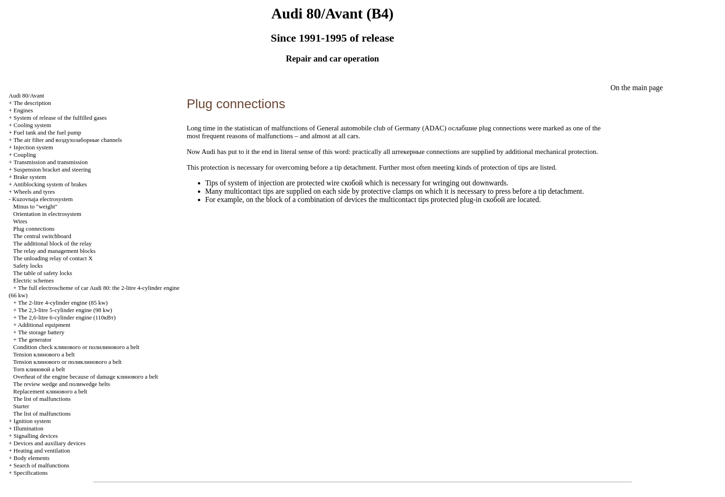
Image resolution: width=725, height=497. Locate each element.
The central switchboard (42, 236)
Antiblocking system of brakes (50, 184)
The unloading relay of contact (52, 258)
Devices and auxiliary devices (49, 443)
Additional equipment (44, 324)
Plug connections (34, 228)
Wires (20, 221)
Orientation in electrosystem (47, 213)
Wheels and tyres (34, 191)
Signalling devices (35, 435)
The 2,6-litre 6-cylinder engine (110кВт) (67, 317)
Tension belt (43, 354)
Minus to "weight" (35, 206)
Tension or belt (67, 361)
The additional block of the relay (52, 243)
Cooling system (32, 125)
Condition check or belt (76, 347)
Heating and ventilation (41, 450)
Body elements (31, 457)
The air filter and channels (67, 139)
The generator (35, 339)
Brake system (29, 176)
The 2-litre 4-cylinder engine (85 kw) (63, 302)
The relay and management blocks (54, 250)
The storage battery (41, 332)
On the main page (636, 88)
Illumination (28, 428)
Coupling (24, 154)
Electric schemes (33, 280)
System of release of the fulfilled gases (59, 117)
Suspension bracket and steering (52, 169)
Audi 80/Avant (26, 95)
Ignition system (32, 420)
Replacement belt (50, 391)
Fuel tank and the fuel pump (47, 132)
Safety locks (28, 265)
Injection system (33, 147)
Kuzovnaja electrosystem (42, 199)
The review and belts (61, 383)
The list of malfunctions (42, 398)
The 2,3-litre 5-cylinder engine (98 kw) (65, 310)
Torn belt (39, 369)
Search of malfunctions (41, 465)
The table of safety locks (42, 273)
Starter (21, 406)
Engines (23, 110)
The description (32, 102)
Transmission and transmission (50, 162)
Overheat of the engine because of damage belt (85, 376)
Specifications (30, 472)
